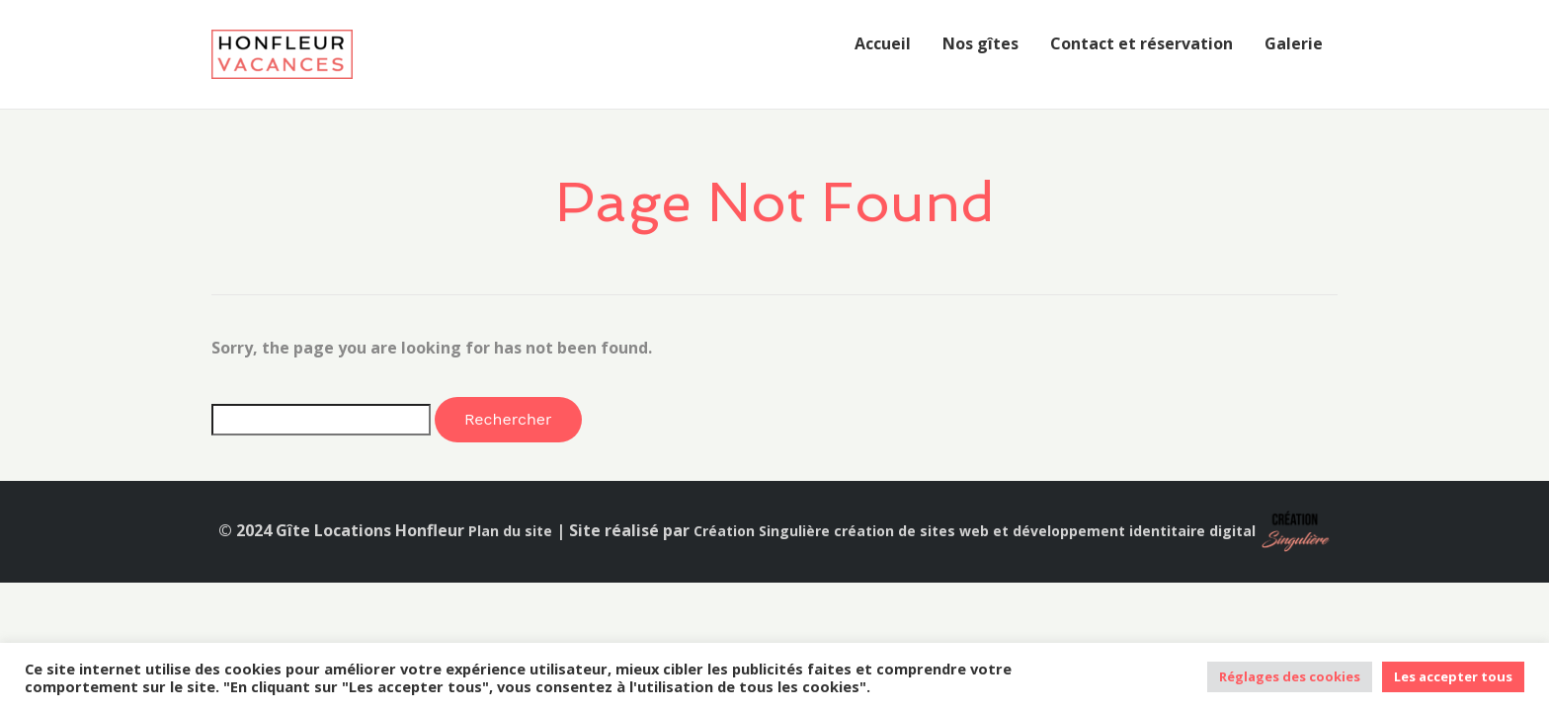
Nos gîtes (980, 43)
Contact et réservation (1141, 43)
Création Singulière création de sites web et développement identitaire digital (974, 530)
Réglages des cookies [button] (1289, 676)
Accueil (883, 43)
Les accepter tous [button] (1453, 676)
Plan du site (510, 530)
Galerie (1293, 43)
